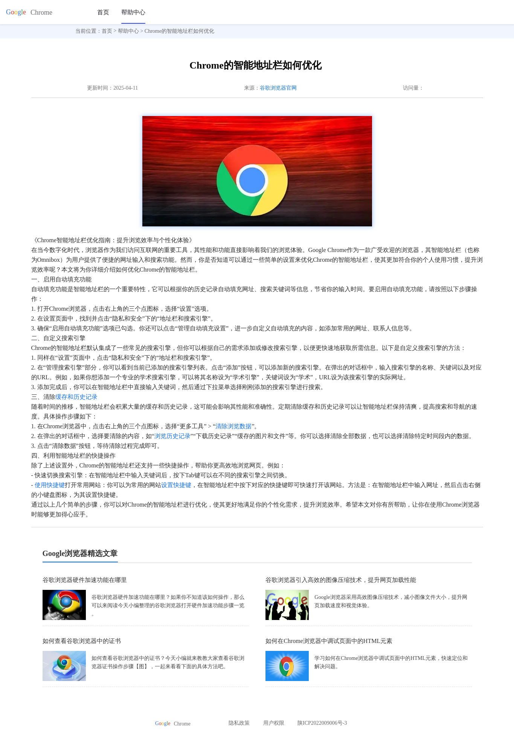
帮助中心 (133, 12)
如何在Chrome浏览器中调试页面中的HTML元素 (328, 641)
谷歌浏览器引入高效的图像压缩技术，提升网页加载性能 (340, 580)
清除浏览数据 (233, 426)
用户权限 (273, 723)
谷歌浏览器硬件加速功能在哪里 (85, 580)
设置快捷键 (176, 485)
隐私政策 (239, 723)
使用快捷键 (50, 485)
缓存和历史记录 (76, 397)
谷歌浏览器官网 (278, 88)
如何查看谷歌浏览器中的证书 (82, 641)
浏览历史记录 (172, 436)
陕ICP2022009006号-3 (322, 723)
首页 (103, 12)
